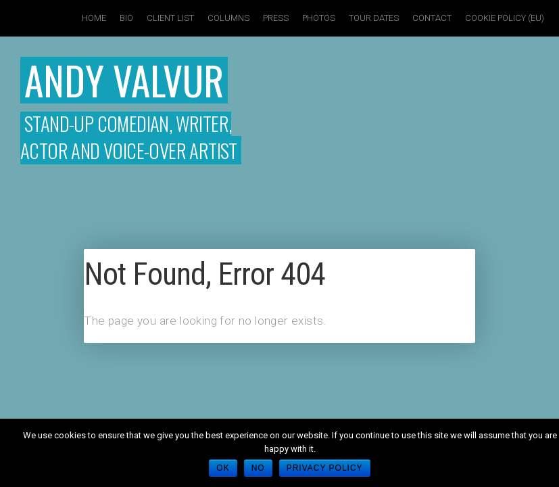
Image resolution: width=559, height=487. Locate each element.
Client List (170, 18)
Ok (222, 468)
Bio (126, 18)
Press (276, 18)
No (258, 468)
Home (94, 18)
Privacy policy (325, 468)
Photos (318, 18)
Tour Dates (374, 18)
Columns (228, 18)
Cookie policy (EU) (504, 18)
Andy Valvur (124, 80)
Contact (432, 18)
